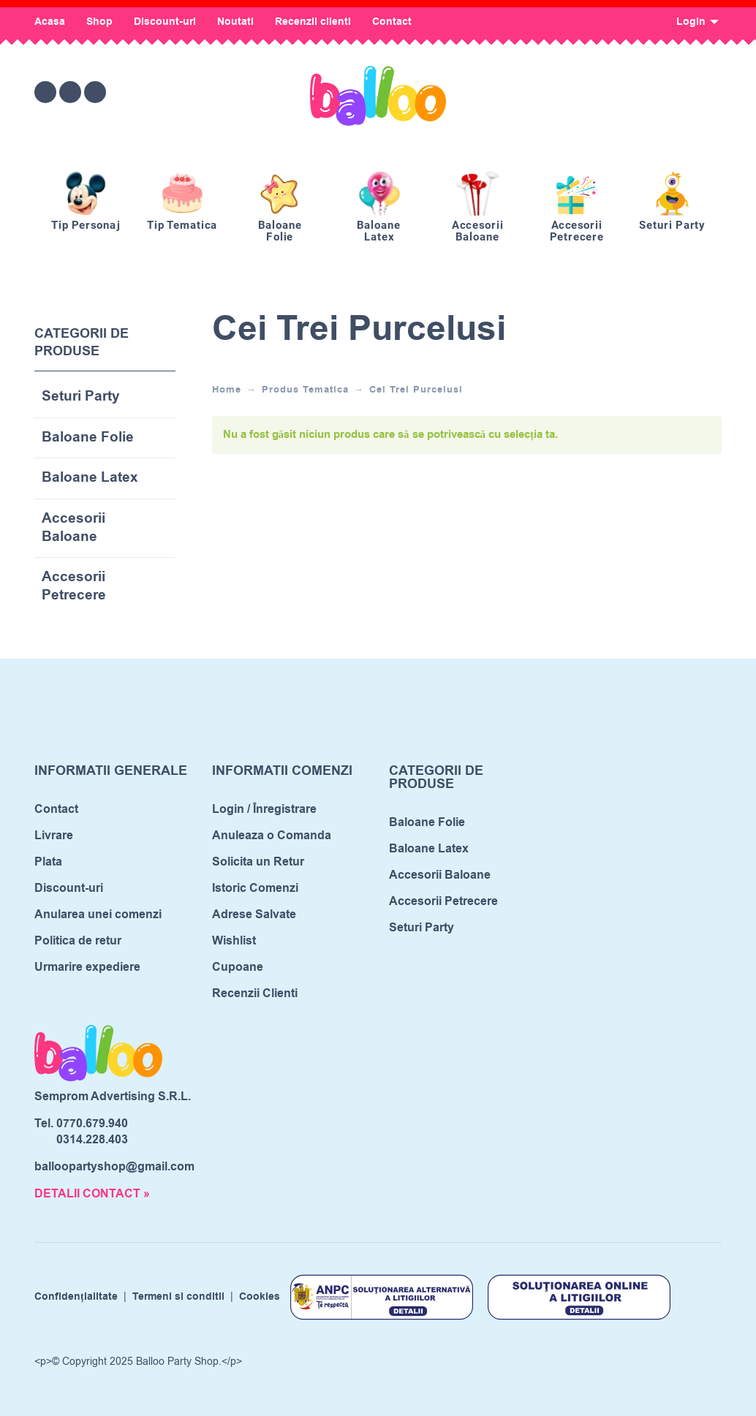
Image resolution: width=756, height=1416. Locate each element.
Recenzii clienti (313, 22)
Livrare (53, 836)
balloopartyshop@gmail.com (114, 1167)
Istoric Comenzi (255, 888)
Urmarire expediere (87, 967)
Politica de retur (77, 941)
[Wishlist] (587, 92)
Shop (99, 22)
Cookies (259, 1297)
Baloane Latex (90, 478)
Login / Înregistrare (264, 809)
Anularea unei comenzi (98, 914)
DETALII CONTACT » (92, 1194)
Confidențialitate (76, 1297)
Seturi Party (81, 397)
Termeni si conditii (178, 1297)
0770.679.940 (92, 1124)
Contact (392, 22)
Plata (48, 862)
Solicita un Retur (258, 862)
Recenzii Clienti (255, 993)
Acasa (49, 22)
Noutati (235, 22)
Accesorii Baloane (73, 528)
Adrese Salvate (254, 914)
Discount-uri (165, 22)
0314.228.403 (92, 1140)
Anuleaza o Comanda (271, 836)
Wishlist (234, 941)
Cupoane (237, 967)
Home (226, 389)
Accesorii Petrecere (74, 587)
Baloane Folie (88, 438)
